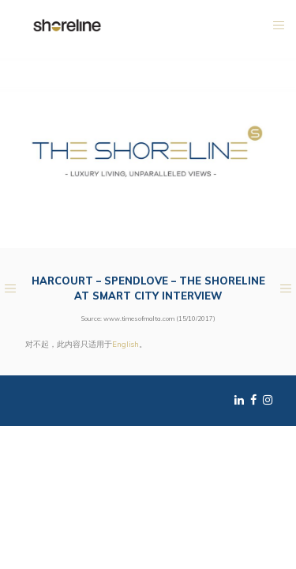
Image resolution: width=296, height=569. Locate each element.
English (125, 344)
